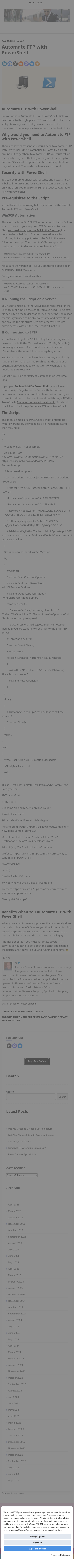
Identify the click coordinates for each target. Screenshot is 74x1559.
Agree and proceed (37, 1549)
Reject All (37, 1542)
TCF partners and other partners (28, 1512)
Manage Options (18, 1530)
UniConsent (65, 1555)
